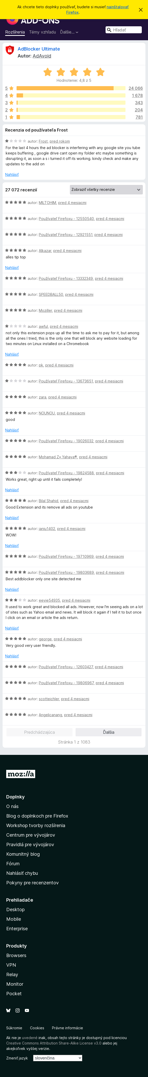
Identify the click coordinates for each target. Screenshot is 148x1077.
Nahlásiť (12, 174)
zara (42, 397)
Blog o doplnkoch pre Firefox (37, 816)
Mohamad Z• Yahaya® (58, 457)
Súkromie (14, 1028)
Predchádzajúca (39, 732)
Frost (43, 141)
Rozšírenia (15, 32)
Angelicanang (50, 715)
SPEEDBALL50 (51, 294)
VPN (11, 965)
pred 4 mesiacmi (72, 202)
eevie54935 (49, 600)
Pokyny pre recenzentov (32, 882)
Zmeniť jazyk (17, 1058)
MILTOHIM (47, 202)
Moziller (45, 310)
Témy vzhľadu (42, 32)
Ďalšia (108, 732)
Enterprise (17, 928)
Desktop (15, 909)
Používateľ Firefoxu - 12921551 (65, 234)
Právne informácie (67, 1028)
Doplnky (15, 796)
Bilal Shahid (48, 501)
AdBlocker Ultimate (39, 49)
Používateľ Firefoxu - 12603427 (66, 667)
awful (43, 326)
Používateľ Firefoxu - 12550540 (66, 218)
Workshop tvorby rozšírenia (35, 825)
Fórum (13, 863)
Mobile (13, 919)
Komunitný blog (23, 854)
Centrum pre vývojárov (30, 835)
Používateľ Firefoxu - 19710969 (66, 556)
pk (41, 365)
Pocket (14, 993)
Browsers (16, 955)
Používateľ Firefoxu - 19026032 (66, 441)
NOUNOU (47, 413)
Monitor (14, 984)
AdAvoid (42, 56)
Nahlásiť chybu (22, 873)
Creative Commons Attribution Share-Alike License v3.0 (53, 1043)
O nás (12, 806)
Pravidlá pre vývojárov (30, 844)
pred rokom (60, 141)
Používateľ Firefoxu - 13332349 (66, 278)
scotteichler (49, 699)
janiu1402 (47, 528)
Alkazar (45, 250)
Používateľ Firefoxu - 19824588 (66, 473)
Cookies (37, 1028)
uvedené (30, 1037)
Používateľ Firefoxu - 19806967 (66, 683)
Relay (12, 974)
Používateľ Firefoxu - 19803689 (66, 572)
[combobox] (124, 29)
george (45, 639)
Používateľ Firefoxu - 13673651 (66, 381)
